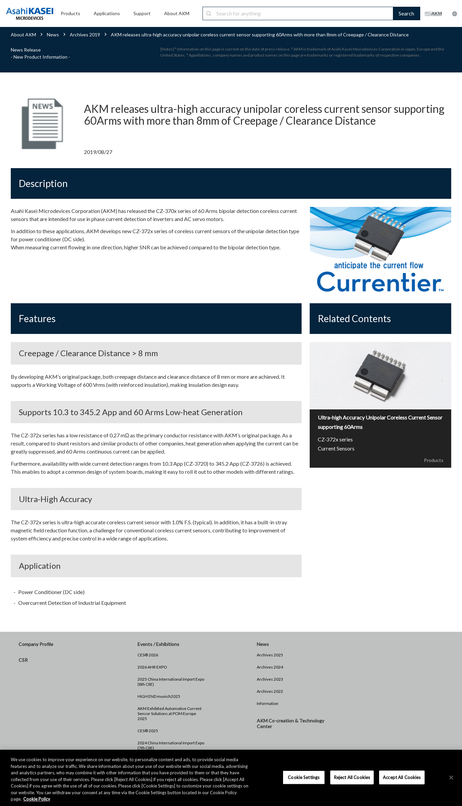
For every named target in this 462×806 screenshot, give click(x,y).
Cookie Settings (303, 777)
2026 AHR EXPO (152, 667)
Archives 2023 (270, 679)
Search (406, 13)
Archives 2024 (270, 667)
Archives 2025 (270, 654)
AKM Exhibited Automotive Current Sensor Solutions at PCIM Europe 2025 (169, 713)
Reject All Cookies (352, 777)
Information (267, 703)
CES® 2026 (147, 654)
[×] (451, 777)
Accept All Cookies (402, 777)
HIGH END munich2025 (158, 696)
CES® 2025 (147, 730)
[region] (231, 778)
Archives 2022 (270, 691)
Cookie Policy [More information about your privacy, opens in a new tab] (36, 799)
